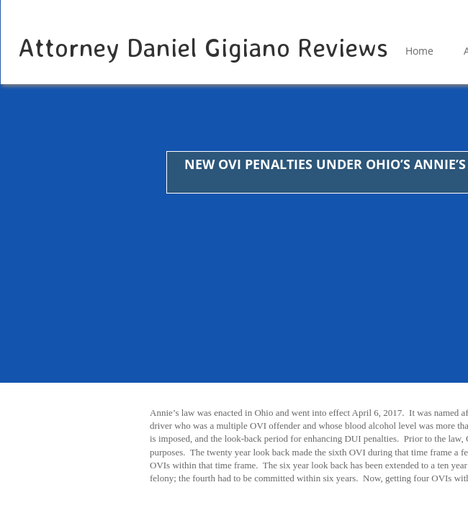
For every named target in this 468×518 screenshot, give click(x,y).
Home (419, 51)
